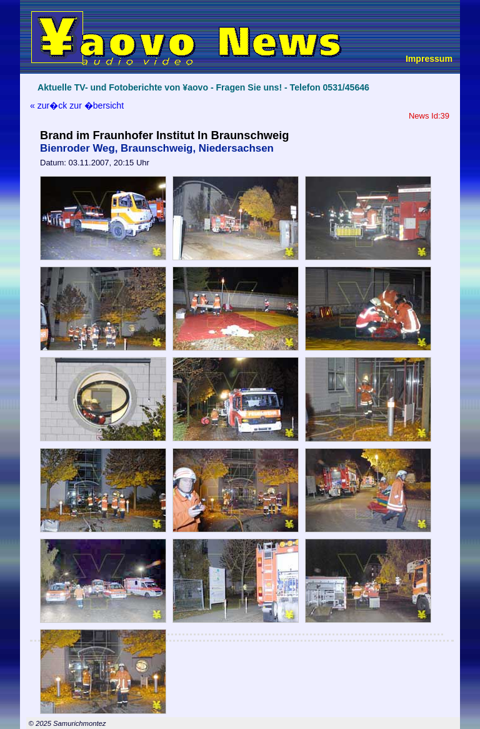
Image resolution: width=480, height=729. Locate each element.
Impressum (429, 59)
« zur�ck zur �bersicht (77, 105)
